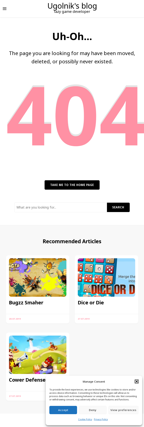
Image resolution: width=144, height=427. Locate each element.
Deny (92, 410)
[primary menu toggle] (4, 8)
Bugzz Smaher (26, 302)
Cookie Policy (85, 419)
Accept (63, 410)
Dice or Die (91, 302)
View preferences (123, 410)
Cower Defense (27, 380)
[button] (136, 381)
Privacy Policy (101, 419)
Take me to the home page (72, 185)
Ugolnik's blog (72, 6)
